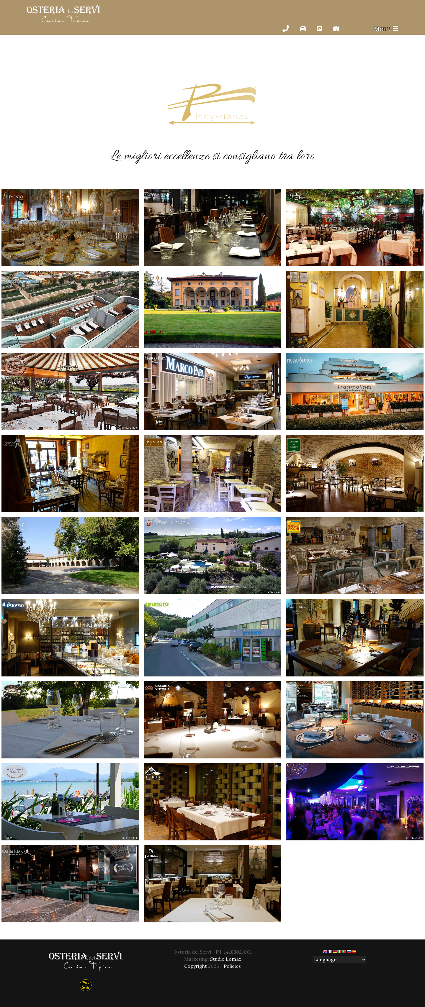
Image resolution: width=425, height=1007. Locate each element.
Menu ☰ (386, 28)
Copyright (195, 966)
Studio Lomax (225, 959)
